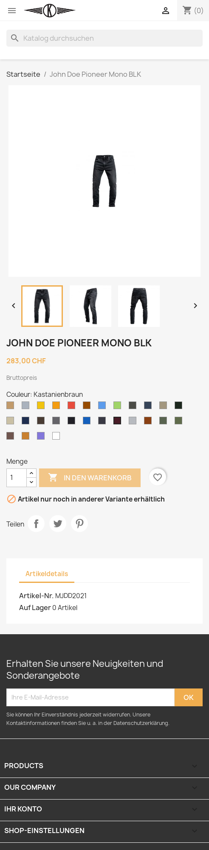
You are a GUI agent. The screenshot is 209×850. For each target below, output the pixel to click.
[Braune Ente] (149, 423)
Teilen (36, 523)
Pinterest (79, 523)
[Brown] (88, 407)
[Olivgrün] (134, 407)
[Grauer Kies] (11, 438)
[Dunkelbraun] (42, 423)
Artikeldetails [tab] (46, 573)
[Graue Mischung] (134, 423)
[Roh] (103, 423)
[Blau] (103, 407)
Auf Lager (35, 607)
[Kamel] (11, 407)
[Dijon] (27, 438)
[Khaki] (164, 407)
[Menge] (16, 477)
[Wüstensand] (11, 423)
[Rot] (73, 407)
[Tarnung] (164, 423)
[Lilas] (42, 438)
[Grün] (118, 407)
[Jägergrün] (180, 407)
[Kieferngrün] (180, 423)
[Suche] (104, 38)
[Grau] (27, 407)
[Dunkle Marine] (27, 423)
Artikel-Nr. (36, 595)
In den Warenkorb (90, 477)
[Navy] (149, 407)
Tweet (57, 523)
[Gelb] (42, 407)
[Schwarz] (73, 423)
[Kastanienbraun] (118, 423)
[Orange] (57, 407)
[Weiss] (57, 438)
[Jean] (88, 423)
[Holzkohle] (57, 423)
